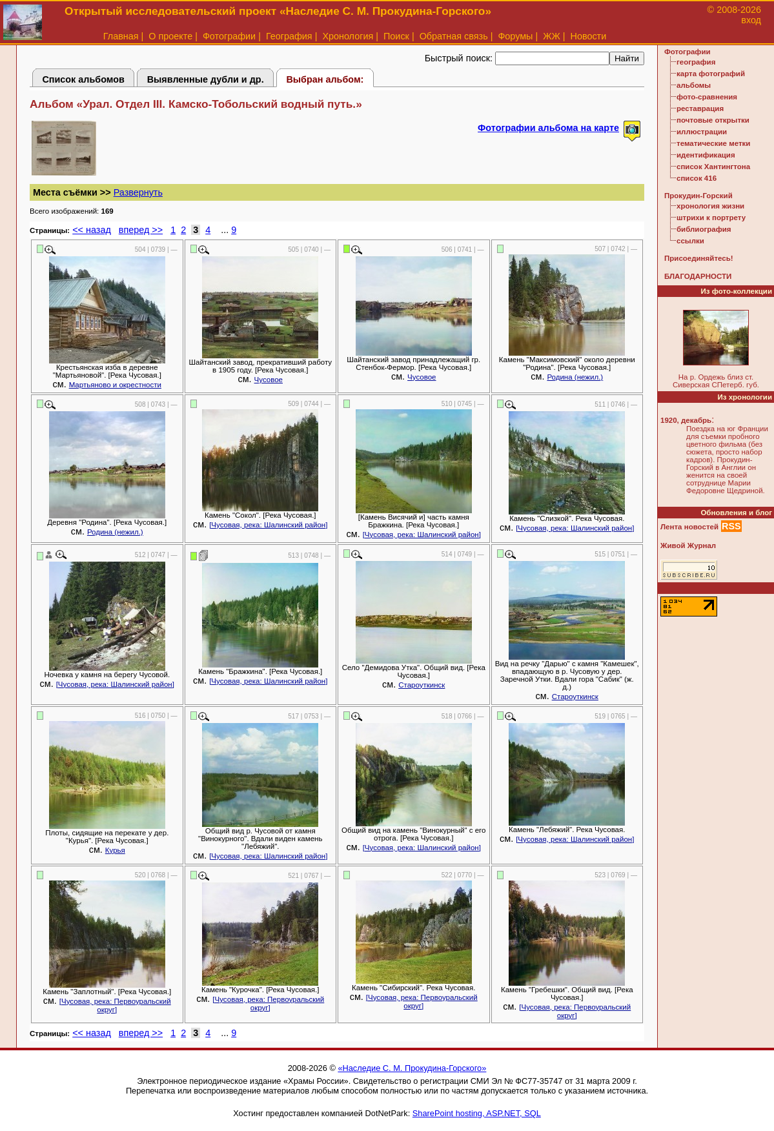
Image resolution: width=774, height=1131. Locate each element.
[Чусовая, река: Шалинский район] (268, 525)
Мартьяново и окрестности (115, 385)
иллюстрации (702, 132)
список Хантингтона (713, 166)
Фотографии (229, 36)
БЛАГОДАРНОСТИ (697, 276)
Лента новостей (689, 527)
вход (751, 20)
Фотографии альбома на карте (548, 128)
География (289, 36)
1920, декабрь (685, 420)
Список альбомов (83, 79)
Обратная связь (454, 36)
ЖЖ (551, 36)
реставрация (700, 108)
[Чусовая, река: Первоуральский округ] (115, 1005)
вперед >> (141, 230)
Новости (589, 36)
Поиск (396, 36)
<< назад (91, 230)
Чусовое (268, 379)
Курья (115, 850)
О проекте (170, 36)
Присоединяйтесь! (698, 258)
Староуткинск (421, 685)
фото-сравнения (707, 97)
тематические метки (713, 143)
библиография (704, 229)
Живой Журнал (688, 545)
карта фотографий (711, 73)
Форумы (515, 36)
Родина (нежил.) (575, 377)
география (696, 62)
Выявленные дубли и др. (205, 79)
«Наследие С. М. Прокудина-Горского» (412, 1068)
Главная (121, 36)
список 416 (697, 178)
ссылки (690, 241)
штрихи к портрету (711, 217)
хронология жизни (710, 206)
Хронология (347, 36)
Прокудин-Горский (698, 195)
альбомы (694, 85)
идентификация (706, 155)
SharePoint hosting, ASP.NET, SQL (476, 1113)
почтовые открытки (713, 120)
